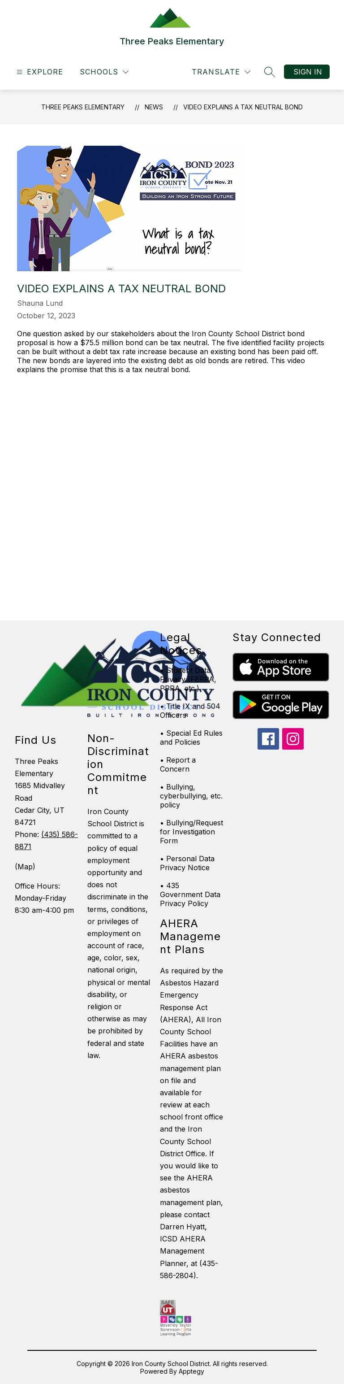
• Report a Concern (178, 764)
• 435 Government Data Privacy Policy (190, 894)
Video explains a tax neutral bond (243, 107)
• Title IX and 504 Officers (190, 711)
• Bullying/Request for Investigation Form (191, 831)
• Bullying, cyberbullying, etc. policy (191, 795)
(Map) (25, 866)
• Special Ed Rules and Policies (191, 737)
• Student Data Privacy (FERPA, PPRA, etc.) (188, 679)
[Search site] (269, 71)
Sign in (307, 71)
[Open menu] (38, 72)
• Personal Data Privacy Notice (187, 863)
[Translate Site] (221, 72)
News (154, 107)
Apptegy (191, 1371)
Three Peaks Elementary (83, 107)
